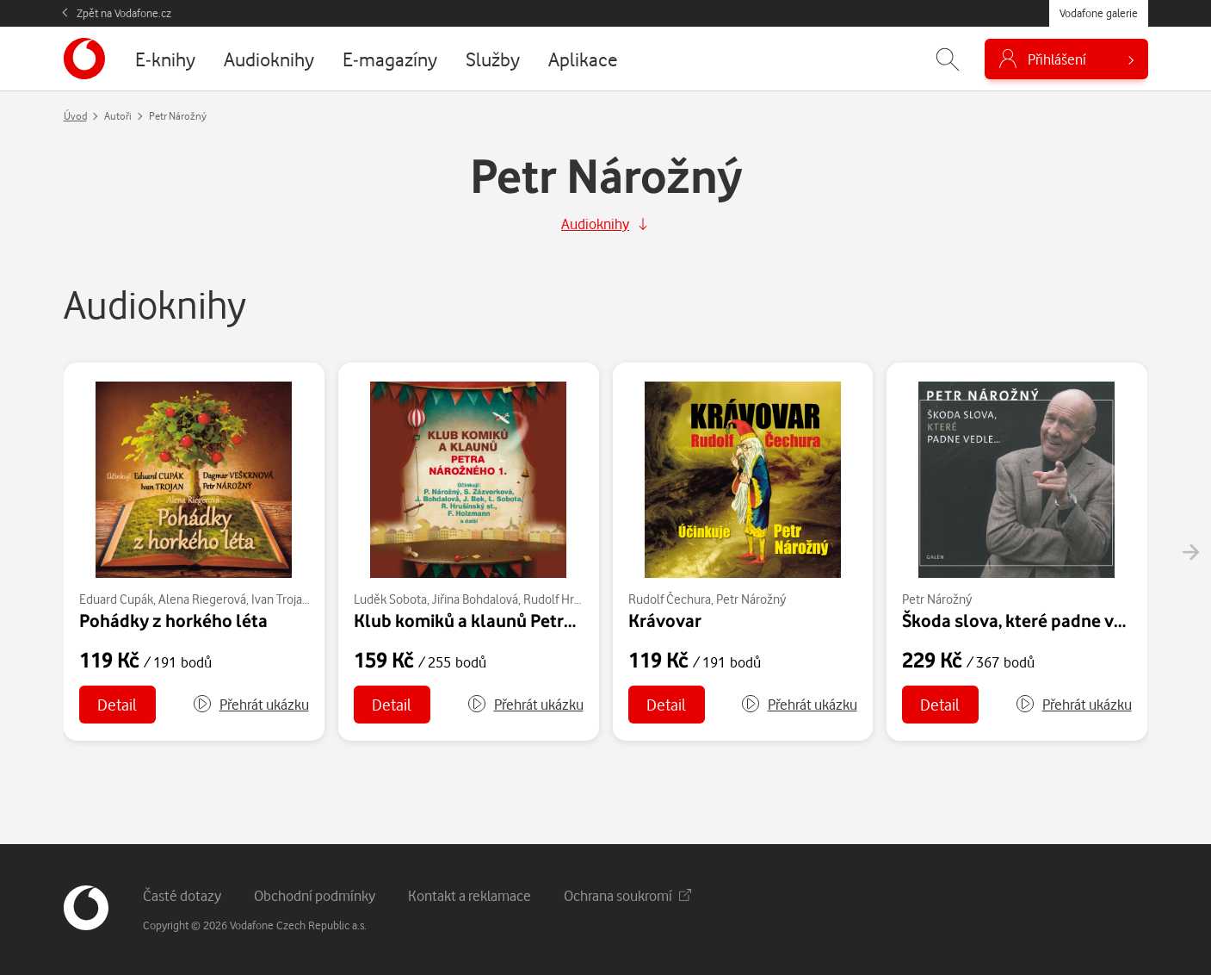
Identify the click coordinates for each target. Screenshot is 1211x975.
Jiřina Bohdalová (475, 599)
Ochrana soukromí (627, 895)
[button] (250, 704)
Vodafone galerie (1099, 13)
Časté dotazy (182, 895)
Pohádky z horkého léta (173, 620)
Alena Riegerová (202, 599)
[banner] (84, 58)
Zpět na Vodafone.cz (124, 13)
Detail (117, 704)
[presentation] (1190, 552)
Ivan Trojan (280, 599)
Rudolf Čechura (669, 599)
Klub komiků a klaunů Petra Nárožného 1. (518, 620)
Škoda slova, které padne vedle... (1032, 620)
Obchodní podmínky (314, 895)
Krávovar (664, 620)
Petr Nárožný (751, 599)
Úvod (75, 115)
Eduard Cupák (116, 599)
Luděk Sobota (390, 599)
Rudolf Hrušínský (567, 599)
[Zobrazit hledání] (947, 59)
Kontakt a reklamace (469, 895)
